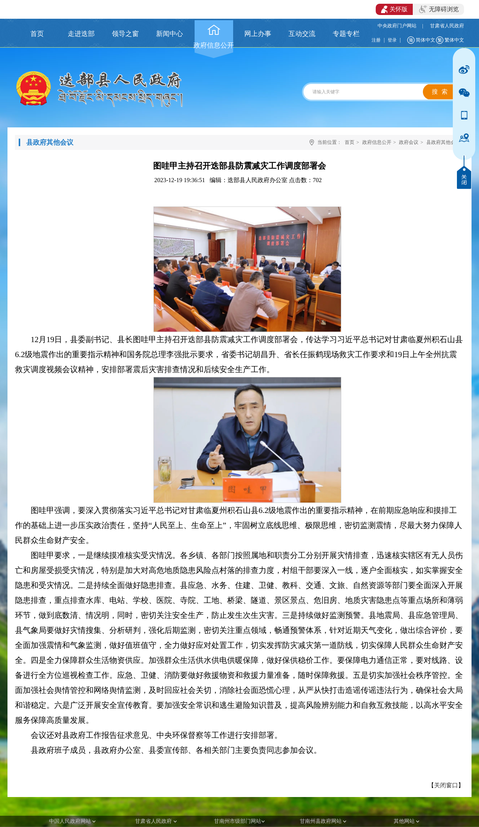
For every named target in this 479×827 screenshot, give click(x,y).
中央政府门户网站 (397, 25)
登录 (392, 40)
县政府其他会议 (443, 142)
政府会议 (408, 142)
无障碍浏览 (439, 9)
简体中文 (425, 40)
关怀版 (394, 9)
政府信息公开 (376, 142)
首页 (349, 142)
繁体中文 (454, 40)
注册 (376, 40)
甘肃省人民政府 (447, 25)
